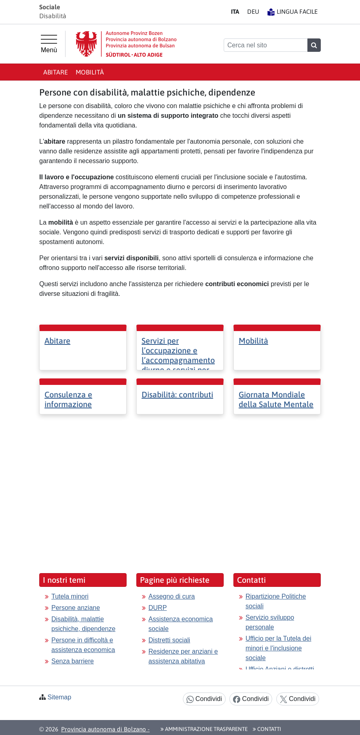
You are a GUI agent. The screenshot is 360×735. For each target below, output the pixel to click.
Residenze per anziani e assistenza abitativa (183, 656)
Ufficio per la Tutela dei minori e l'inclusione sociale (278, 648)
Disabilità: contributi (177, 394)
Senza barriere (72, 661)
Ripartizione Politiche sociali (276, 601)
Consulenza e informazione (68, 399)
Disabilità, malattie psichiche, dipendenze (83, 624)
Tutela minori (70, 596)
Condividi (204, 699)
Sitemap (59, 697)
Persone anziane (75, 607)
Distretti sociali (169, 640)
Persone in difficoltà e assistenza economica (83, 645)
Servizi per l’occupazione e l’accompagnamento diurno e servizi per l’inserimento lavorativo (178, 365)
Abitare (55, 72)
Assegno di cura (171, 596)
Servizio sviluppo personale (270, 622)
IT (235, 11)
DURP (157, 607)
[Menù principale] (49, 44)
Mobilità (90, 72)
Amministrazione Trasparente (204, 729)
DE (253, 11)
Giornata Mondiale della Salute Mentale (276, 399)
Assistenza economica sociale (180, 624)
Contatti (267, 729)
